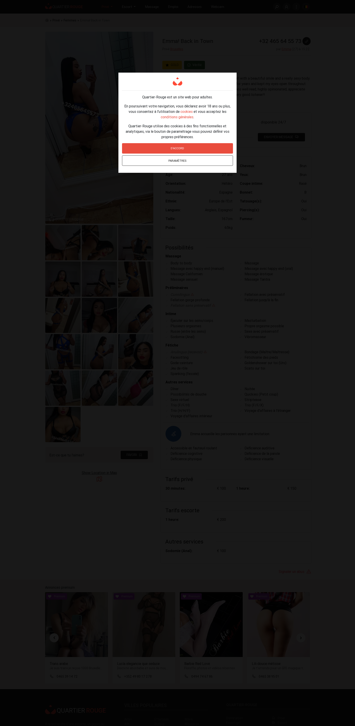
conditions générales (177, 117)
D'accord (177, 148)
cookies (186, 111)
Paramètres (177, 161)
